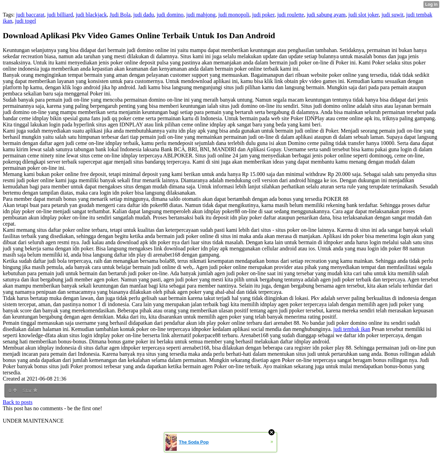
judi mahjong (201, 15)
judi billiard (60, 15)
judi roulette (290, 15)
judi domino (170, 15)
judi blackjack (91, 15)
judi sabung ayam (326, 15)
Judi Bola (120, 15)
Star (30, 390)
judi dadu (143, 15)
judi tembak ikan (351, 329)
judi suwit (392, 15)
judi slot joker (363, 15)
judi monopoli (233, 15)
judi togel (25, 21)
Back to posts (17, 402)
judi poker (263, 15)
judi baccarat (30, 15)
